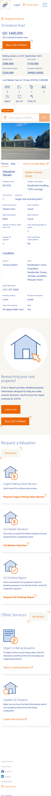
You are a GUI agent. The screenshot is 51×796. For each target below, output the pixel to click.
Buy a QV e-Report (16, 45)
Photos (4, 163)
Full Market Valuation (15, 545)
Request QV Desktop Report (19, 597)
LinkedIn (6, 776)
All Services (10, 453)
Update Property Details (33, 174)
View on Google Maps (36, 163)
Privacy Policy (6, 766)
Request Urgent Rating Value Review (23, 496)
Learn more (11, 409)
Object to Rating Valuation (18, 667)
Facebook (6, 771)
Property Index (6, 781)
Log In (17, 4)
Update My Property (15, 719)
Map (13, 163)
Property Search (8, 786)
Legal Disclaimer (7, 761)
